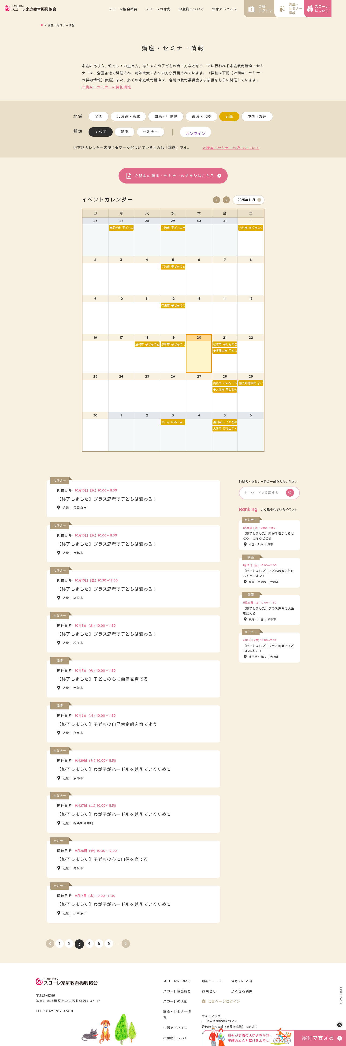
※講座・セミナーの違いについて (230, 146)
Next (226, 198)
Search (293, 485)
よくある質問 (241, 984)
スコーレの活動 (172, 9)
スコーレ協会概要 (137, 9)
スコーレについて (176, 973)
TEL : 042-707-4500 (54, 1003)
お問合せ (208, 984)
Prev (216, 198)
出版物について (206, 9)
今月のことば (241, 973)
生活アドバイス (239, 9)
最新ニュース (212, 973)
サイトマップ (210, 1008)
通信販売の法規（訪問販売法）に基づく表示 (230, 1014)
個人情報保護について (241, 1008)
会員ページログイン (223, 994)
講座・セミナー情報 (178, 1004)
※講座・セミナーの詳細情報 (106, 87)
